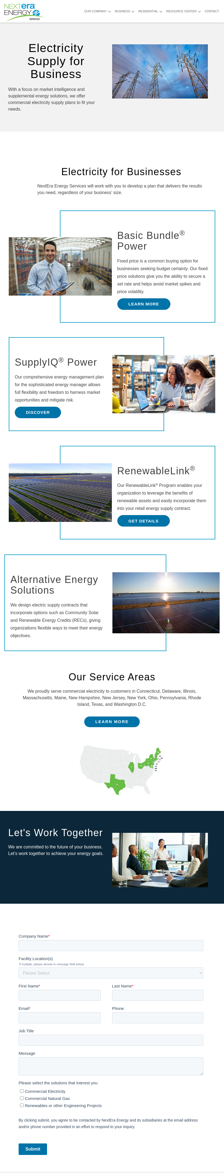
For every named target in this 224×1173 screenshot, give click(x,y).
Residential (148, 11)
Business (122, 11)
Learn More (144, 304)
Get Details (144, 521)
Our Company (95, 11)
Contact (212, 11)
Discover (38, 412)
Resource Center (181, 11)
